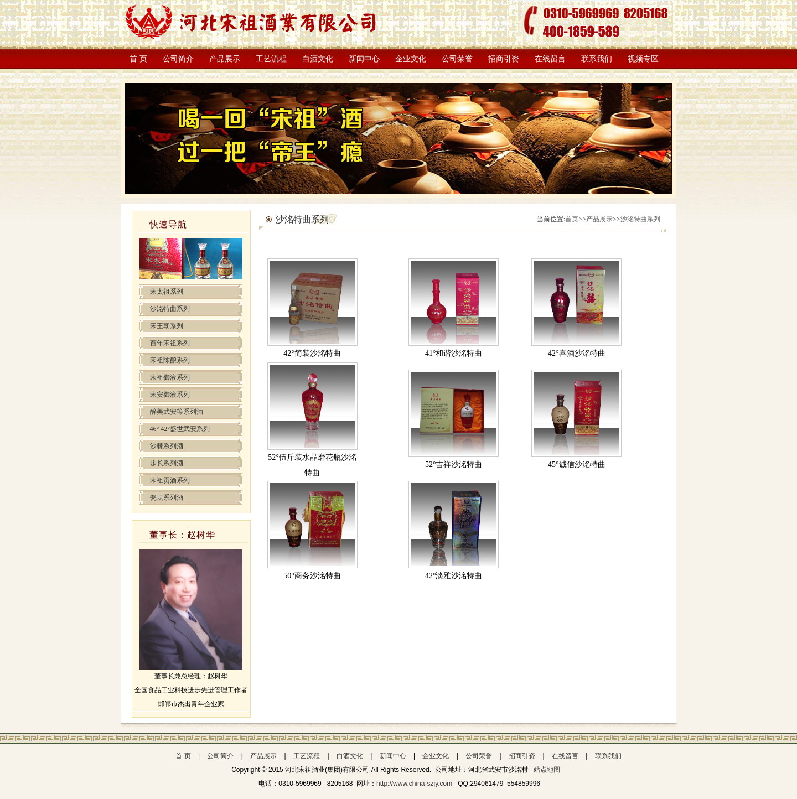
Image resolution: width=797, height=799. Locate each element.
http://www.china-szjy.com (415, 783)
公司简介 (178, 59)
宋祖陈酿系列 (170, 360)
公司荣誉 (457, 59)
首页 (571, 219)
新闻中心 (364, 59)
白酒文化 (317, 59)
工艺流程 (271, 59)
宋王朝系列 (166, 326)
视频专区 (643, 59)
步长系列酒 (166, 463)
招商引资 (503, 59)
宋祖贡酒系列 (170, 480)
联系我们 (596, 59)
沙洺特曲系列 (170, 309)
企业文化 (410, 59)
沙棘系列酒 (166, 446)
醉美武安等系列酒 (176, 412)
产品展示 (224, 59)
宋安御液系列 (170, 394)
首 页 (138, 59)
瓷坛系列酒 (166, 497)
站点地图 (547, 770)
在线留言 (550, 59)
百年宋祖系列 (170, 343)
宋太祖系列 (166, 291)
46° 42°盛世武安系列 (180, 429)
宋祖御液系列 (170, 377)
